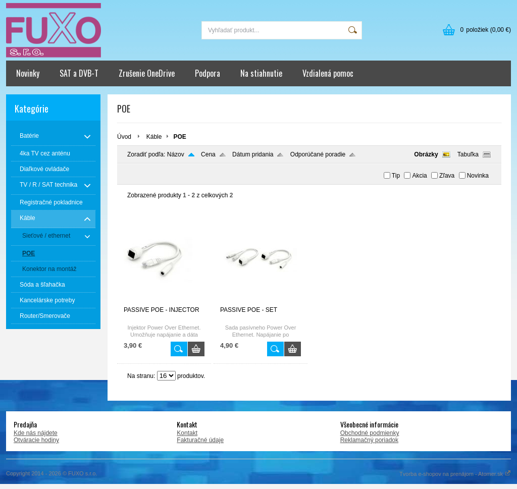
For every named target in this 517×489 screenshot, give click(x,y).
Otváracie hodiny (36, 440)
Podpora (207, 73)
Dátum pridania (252, 154)
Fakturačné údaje (200, 440)
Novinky (27, 73)
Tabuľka (468, 154)
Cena (208, 154)
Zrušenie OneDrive (147, 73)
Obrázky (426, 154)
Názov (175, 154)
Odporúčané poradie (317, 154)
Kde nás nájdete (36, 433)
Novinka (478, 175)
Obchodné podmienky (369, 433)
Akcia (419, 175)
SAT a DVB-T (79, 73)
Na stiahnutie (261, 73)
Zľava (446, 175)
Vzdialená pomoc (327, 73)
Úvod (124, 136)
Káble (154, 136)
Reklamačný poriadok (369, 440)
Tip (396, 175)
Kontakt (187, 433)
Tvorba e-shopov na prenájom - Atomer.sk (455, 474)
